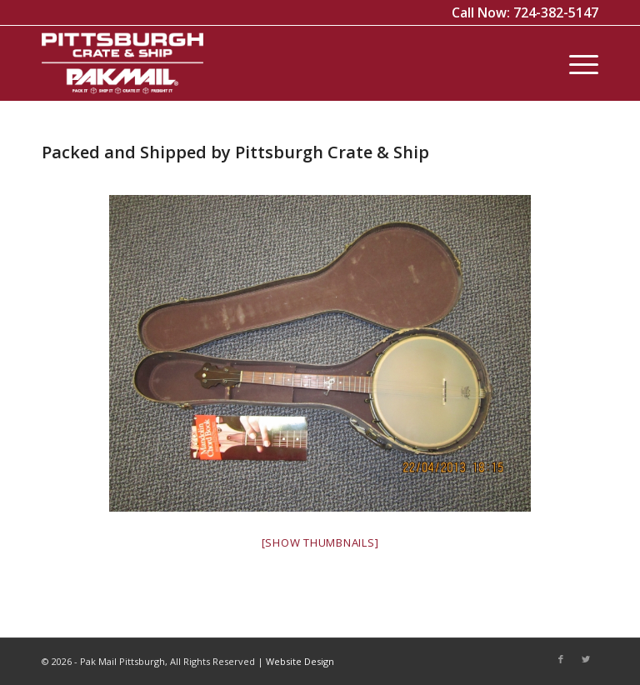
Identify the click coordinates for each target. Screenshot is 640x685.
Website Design (300, 661)
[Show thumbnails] (320, 542)
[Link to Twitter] (585, 659)
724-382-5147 (555, 12)
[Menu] (575, 63)
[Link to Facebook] (560, 659)
